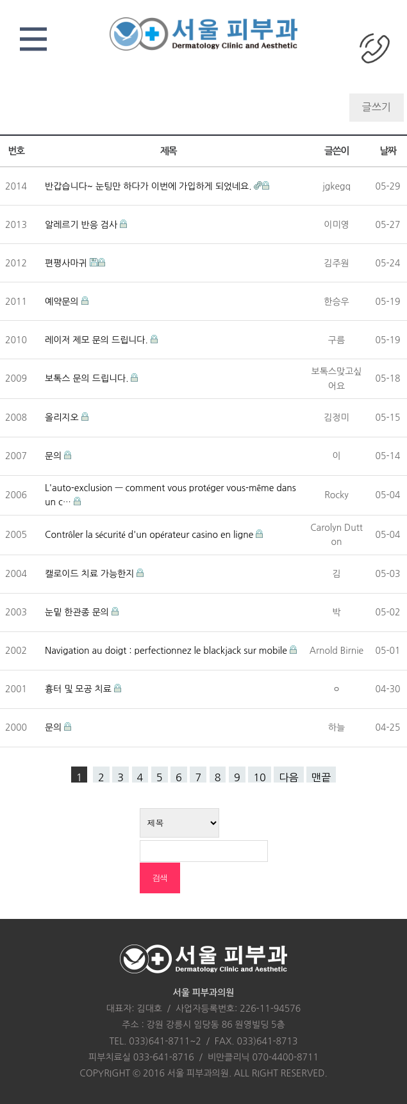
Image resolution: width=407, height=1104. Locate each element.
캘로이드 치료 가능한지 (91, 573)
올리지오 (63, 417)
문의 (54, 455)
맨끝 (321, 777)
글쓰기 (376, 107)
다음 (288, 777)
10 (259, 777)
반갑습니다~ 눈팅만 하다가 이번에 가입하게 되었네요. (149, 186)
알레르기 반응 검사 (82, 224)
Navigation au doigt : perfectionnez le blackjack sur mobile (167, 650)
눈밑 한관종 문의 (78, 612)
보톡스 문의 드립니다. (88, 378)
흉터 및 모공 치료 (79, 689)
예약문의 (63, 301)
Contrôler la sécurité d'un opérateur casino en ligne (150, 534)
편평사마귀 (67, 263)
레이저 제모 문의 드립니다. (98, 340)
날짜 (387, 151)
